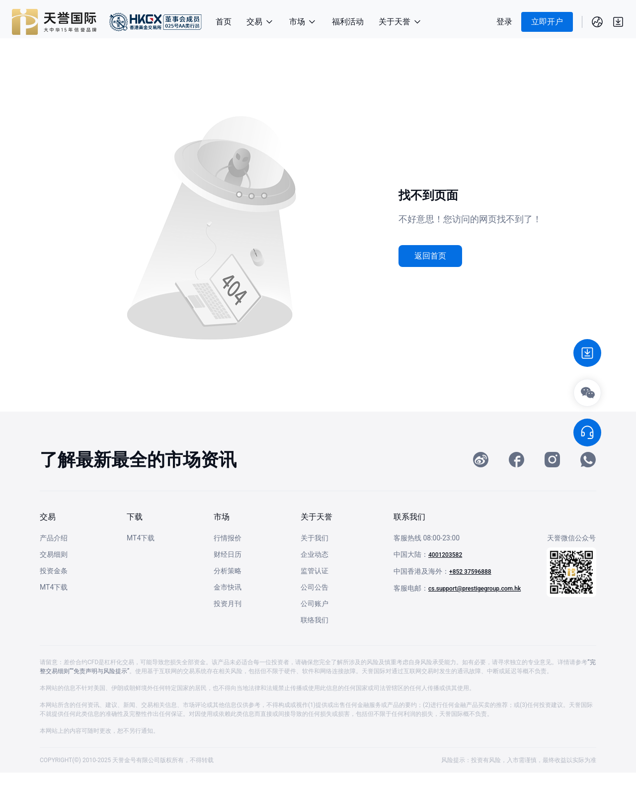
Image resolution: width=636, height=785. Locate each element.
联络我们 (314, 632)
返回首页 (430, 256)
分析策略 (227, 583)
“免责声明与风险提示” (101, 683)
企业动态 (314, 567)
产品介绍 (54, 550)
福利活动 (348, 21)
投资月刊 (227, 616)
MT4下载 (54, 600)
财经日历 (227, 567)
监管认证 (314, 583)
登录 (504, 21)
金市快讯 (227, 600)
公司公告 (314, 600)
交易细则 (54, 567)
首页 (224, 21)
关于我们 (314, 550)
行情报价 (227, 550)
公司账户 (314, 616)
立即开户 (547, 21)
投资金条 (54, 583)
